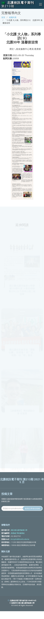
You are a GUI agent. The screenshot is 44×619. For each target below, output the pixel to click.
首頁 (3, 17)
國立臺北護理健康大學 (19, 535)
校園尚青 (12, 17)
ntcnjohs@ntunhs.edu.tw (20, 544)
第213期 (7, 6)
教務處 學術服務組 (18, 538)
